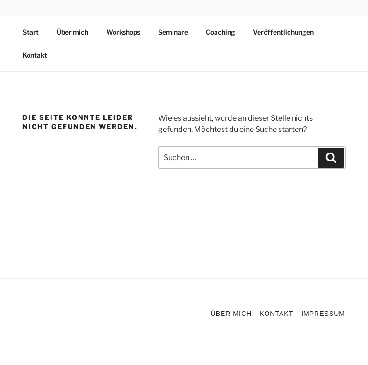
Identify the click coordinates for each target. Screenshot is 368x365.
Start (30, 32)
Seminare (173, 32)
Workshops (123, 32)
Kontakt (34, 55)
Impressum (323, 313)
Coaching (220, 32)
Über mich (72, 32)
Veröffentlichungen (283, 32)
